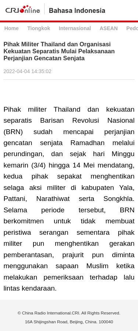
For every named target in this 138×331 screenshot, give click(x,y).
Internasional (75, 28)
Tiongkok (38, 28)
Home (11, 28)
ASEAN (109, 28)
